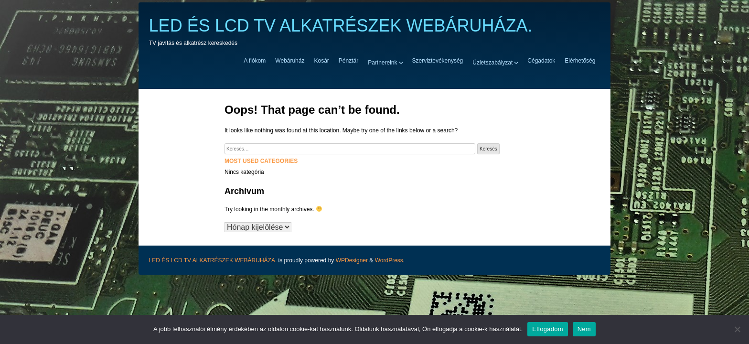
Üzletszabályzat (492, 62)
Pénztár (348, 60)
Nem (584, 329)
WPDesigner (352, 260)
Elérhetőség (580, 60)
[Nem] (737, 329)
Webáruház (289, 60)
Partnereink (382, 62)
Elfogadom (547, 329)
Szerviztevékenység (437, 60)
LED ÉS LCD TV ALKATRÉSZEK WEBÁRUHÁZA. (341, 25)
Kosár (321, 60)
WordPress (389, 260)
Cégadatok (541, 60)
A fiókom (255, 60)
